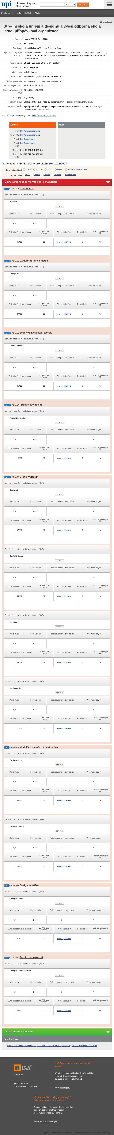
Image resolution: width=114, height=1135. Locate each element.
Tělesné (50, 169)
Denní (27, 175)
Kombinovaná (70, 175)
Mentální (60, 169)
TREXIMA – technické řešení (26, 1086)
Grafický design (29, 476)
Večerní (37, 175)
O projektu (18, 1075)
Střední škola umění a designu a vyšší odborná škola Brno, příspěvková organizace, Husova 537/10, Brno (52, 1045)
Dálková (47, 175)
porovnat (59, 206)
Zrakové (28, 169)
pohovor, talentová (64, 242)
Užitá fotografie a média (34, 260)
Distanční (57, 175)
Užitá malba (27, 188)
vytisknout (107, 21)
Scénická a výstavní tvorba (36, 332)
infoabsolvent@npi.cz (49, 1121)
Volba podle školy (24, 13)
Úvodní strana (7, 13)
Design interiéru (29, 885)
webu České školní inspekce (44, 115)
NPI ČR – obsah (21, 1083)
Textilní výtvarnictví (31, 957)
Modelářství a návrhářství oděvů (39, 747)
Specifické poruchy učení (77, 169)
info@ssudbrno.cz (28, 139)
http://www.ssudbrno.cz (30, 131)
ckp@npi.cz (65, 1087)
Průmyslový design (31, 404)
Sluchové (39, 169)
